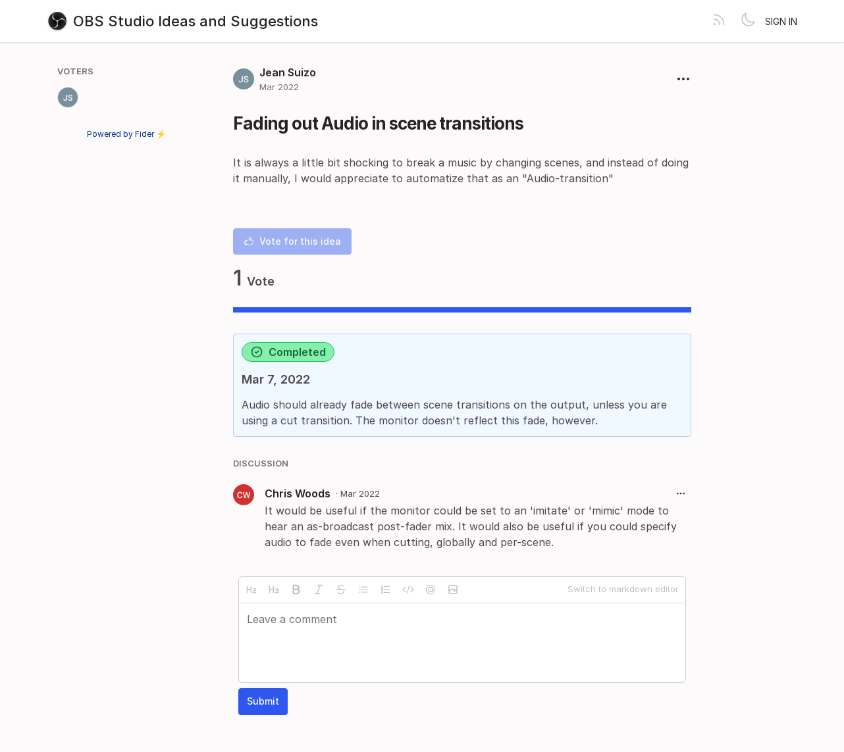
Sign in (781, 21)
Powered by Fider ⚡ (126, 134)
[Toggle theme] (748, 21)
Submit (263, 701)
